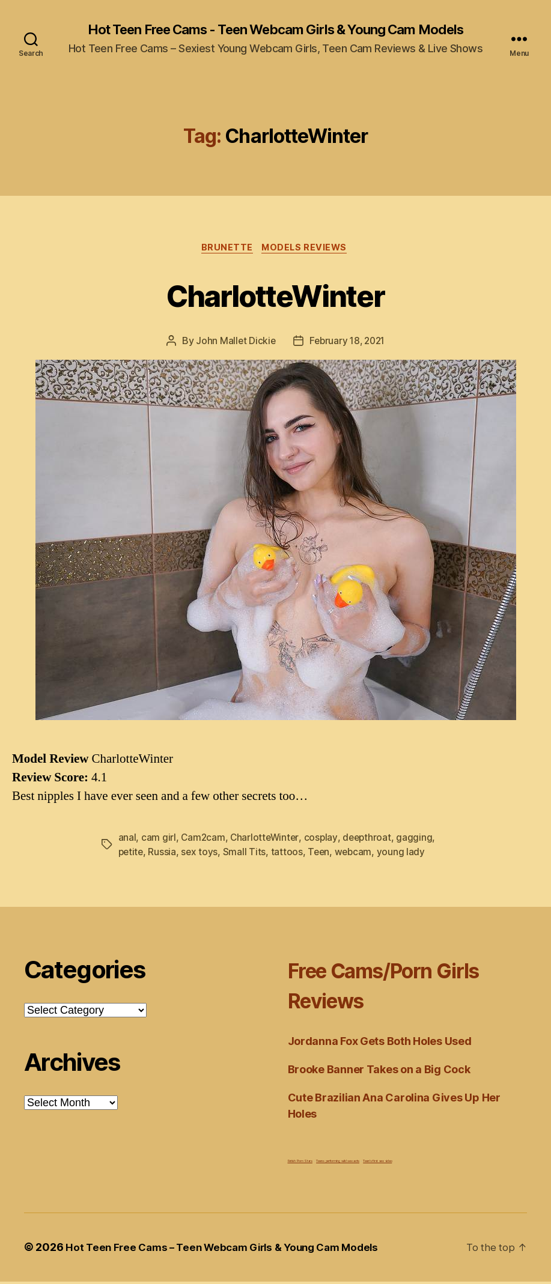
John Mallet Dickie (233, 344)
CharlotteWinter (275, 296)
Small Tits (246, 855)
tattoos (289, 855)
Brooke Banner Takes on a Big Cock (379, 1072)
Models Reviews (307, 249)
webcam (357, 855)
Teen (321, 855)
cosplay (323, 840)
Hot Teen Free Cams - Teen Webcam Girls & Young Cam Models (275, 30)
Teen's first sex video (377, 1163)
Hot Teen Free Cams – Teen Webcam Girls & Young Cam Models (230, 1250)
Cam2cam (203, 840)
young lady (405, 855)
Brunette (226, 249)
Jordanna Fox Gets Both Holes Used (380, 1044)
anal (127, 840)
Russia (163, 855)
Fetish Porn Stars (300, 1163)
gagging (419, 840)
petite (131, 855)
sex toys (201, 855)
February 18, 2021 (347, 344)
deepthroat (370, 840)
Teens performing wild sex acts (337, 1163)
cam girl (158, 840)
